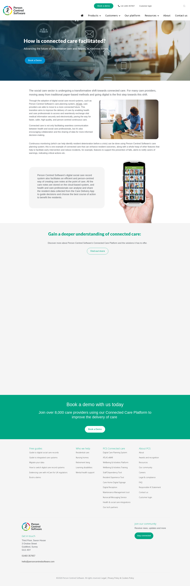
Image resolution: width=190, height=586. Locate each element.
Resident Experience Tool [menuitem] (113, 477)
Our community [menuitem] (145, 467)
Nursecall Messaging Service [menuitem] (115, 497)
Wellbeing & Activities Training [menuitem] (115, 467)
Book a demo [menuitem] (35, 477)
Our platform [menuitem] (132, 15)
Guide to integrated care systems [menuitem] (43, 457)
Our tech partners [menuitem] (110, 507)
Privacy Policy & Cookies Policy (121, 578)
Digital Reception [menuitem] (110, 487)
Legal (103, 578)
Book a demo (103, 6)
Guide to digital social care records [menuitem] (44, 452)
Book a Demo (35, 60)
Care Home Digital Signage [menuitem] (114, 482)
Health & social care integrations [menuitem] (116, 502)
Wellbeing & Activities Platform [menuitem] (116, 462)
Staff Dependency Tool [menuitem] (112, 472)
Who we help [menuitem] (83, 448)
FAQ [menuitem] (140, 482)
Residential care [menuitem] (82, 452)
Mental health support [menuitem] (85, 472)
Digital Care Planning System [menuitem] (115, 452)
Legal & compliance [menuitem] (147, 477)
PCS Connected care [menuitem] (114, 448)
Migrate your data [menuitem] (36, 462)
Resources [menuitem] (150, 15)
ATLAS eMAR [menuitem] (108, 457)
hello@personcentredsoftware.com (38, 561)
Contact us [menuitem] (181, 15)
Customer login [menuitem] (145, 497)
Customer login (145, 6)
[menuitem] (82, 15)
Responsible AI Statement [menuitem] (150, 487)
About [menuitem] (166, 15)
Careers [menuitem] (142, 472)
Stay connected (144, 535)
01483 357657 (28, 556)
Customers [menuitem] (111, 15)
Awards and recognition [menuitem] (149, 457)
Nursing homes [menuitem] (82, 457)
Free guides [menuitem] (35, 448)
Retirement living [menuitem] (83, 462)
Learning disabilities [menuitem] (84, 467)
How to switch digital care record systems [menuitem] (47, 467)
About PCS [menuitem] (145, 448)
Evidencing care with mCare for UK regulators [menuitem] (48, 472)
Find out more (97, 251)
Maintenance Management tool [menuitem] (116, 492)
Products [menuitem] (93, 15)
